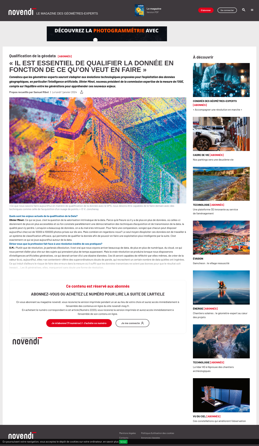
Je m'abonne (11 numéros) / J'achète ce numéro (79, 323)
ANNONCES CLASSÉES (150, 437)
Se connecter (227, 10)
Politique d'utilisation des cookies (157, 433)
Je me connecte (132, 323)
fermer (123, 442)
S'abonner (206, 10)
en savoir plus (111, 441)
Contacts (123, 437)
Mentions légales (127, 433)
